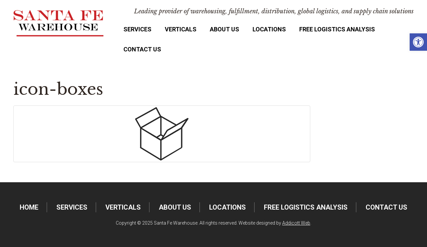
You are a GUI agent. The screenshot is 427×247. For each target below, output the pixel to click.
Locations (269, 29)
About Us (224, 29)
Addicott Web (296, 223)
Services (137, 29)
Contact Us (142, 49)
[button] (418, 42)
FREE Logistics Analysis (337, 29)
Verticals (180, 29)
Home (29, 207)
